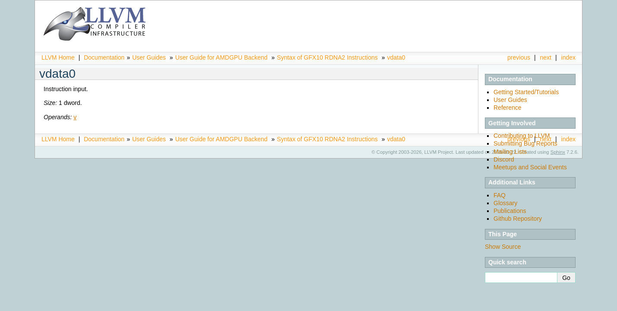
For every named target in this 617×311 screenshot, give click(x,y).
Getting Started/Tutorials (526, 92)
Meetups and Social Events (530, 167)
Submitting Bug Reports (525, 143)
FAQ (500, 195)
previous (518, 57)
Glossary (505, 203)
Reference (508, 107)
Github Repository (518, 218)
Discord (504, 159)
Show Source (503, 246)
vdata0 (396, 57)
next (545, 57)
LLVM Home (58, 57)
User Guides (149, 57)
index (568, 57)
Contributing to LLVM (522, 135)
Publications (510, 210)
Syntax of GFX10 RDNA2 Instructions (327, 57)
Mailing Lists (510, 151)
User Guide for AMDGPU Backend (221, 57)
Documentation (104, 57)
